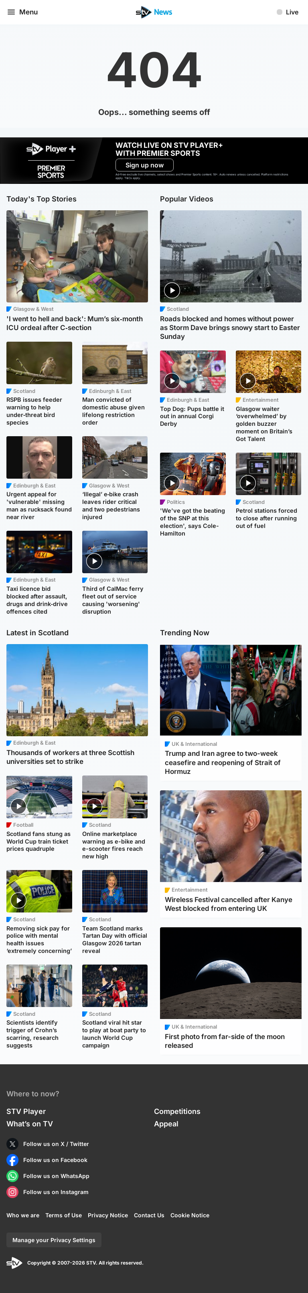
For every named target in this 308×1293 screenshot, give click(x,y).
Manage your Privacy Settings (53, 1240)
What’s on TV (29, 1124)
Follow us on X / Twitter (56, 1143)
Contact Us (149, 1215)
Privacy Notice (108, 1215)
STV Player (26, 1111)
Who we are (22, 1215)
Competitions (177, 1111)
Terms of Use (63, 1215)
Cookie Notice (189, 1215)
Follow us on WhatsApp (56, 1175)
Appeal (166, 1124)
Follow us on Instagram (56, 1191)
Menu (22, 12)
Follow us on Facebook (55, 1159)
